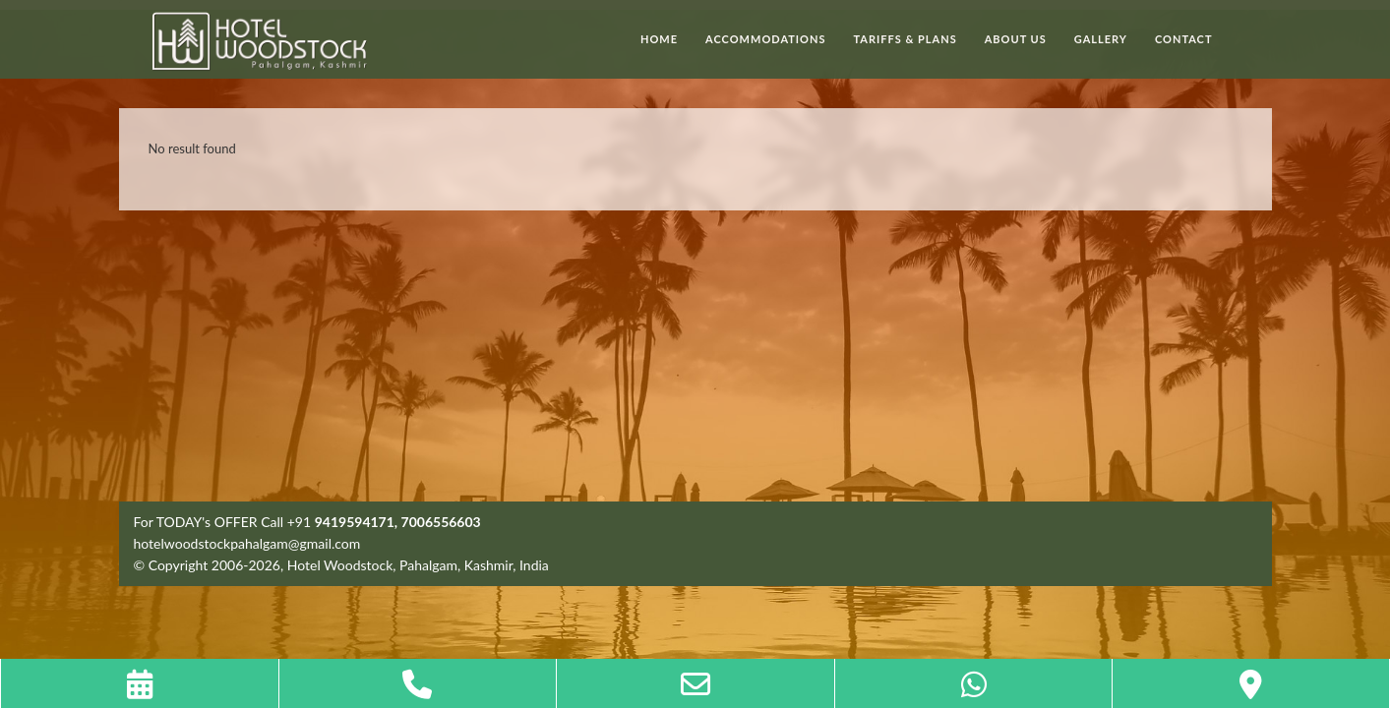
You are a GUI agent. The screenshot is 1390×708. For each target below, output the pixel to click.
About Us (1016, 38)
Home (659, 38)
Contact (1184, 38)
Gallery (1100, 38)
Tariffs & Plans (905, 38)
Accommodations (765, 38)
